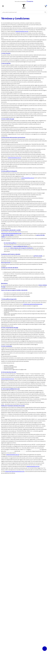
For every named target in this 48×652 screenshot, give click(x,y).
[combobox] (24, 12)
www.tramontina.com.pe (21, 31)
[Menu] (8, 6)
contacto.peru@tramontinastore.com (11, 233)
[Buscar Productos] (45, 12)
